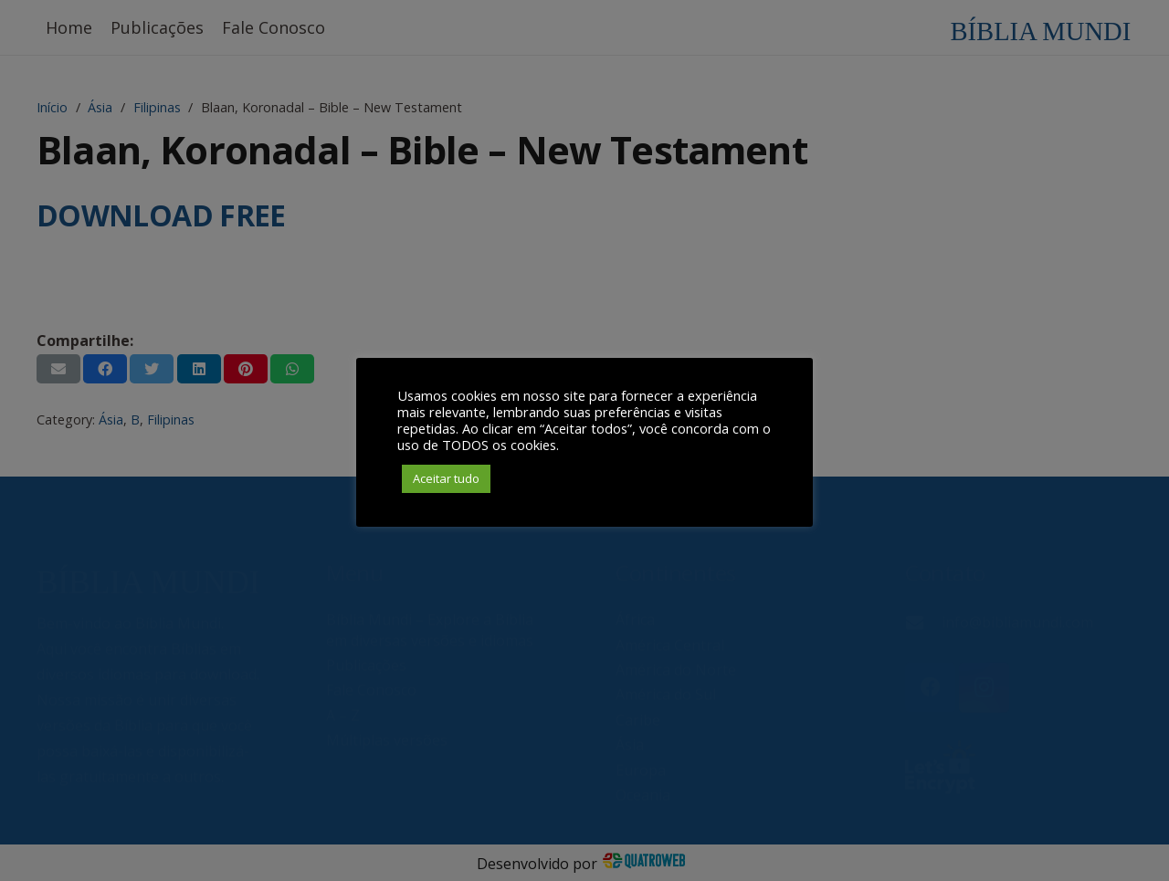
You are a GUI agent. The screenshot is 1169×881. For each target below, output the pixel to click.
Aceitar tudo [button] (446, 478)
